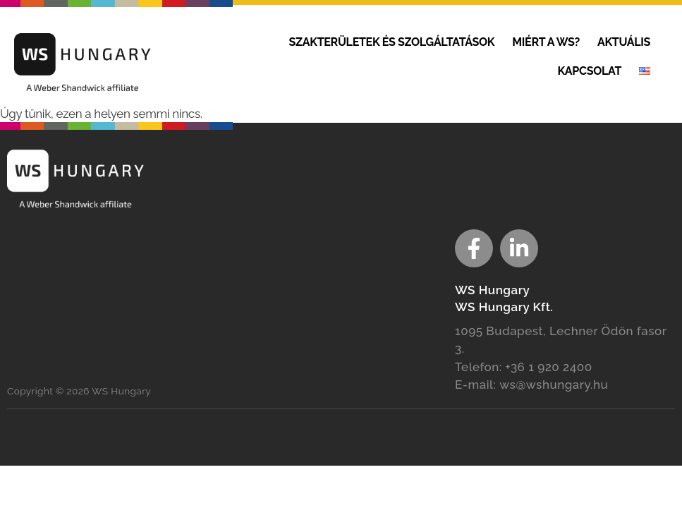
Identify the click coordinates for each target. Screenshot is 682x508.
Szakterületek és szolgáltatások (392, 42)
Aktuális (623, 42)
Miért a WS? (546, 42)
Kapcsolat (589, 71)
